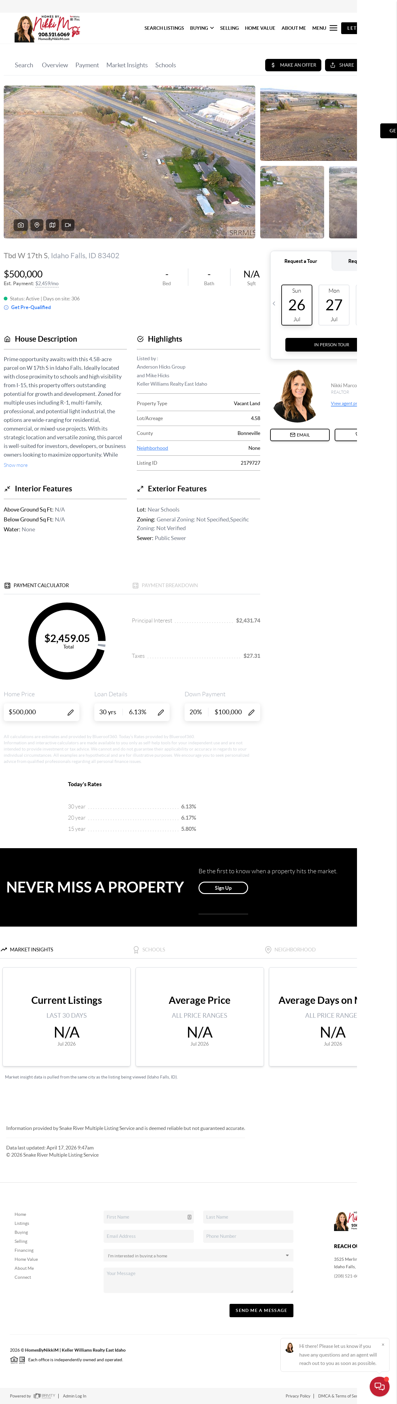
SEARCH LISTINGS (164, 28)
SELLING (229, 28)
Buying (21, 1232)
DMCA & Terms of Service (341, 1396)
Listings (22, 1223)
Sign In (373, 6)
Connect (23, 1277)
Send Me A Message (261, 1310)
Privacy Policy (298, 1396)
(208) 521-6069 (349, 1275)
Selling (21, 1241)
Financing (24, 1250)
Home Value (26, 1259)
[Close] (383, 1344)
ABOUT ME (294, 28)
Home (20, 1214)
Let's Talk (361, 28)
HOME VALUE (260, 28)
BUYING (202, 28)
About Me (24, 1268)
